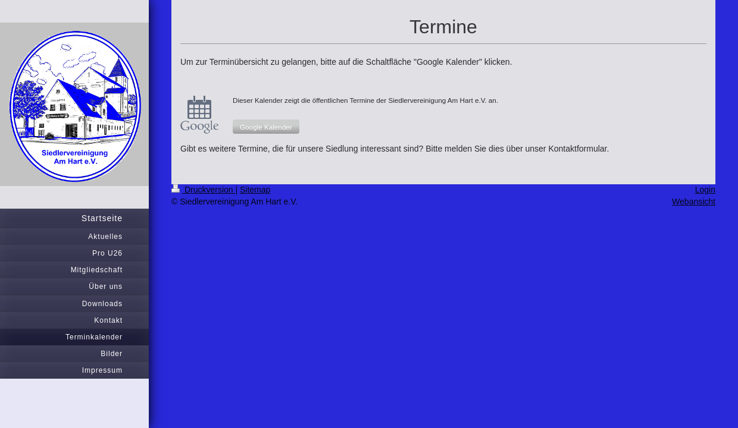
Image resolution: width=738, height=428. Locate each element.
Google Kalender (266, 127)
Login (705, 189)
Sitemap (255, 189)
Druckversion (203, 189)
